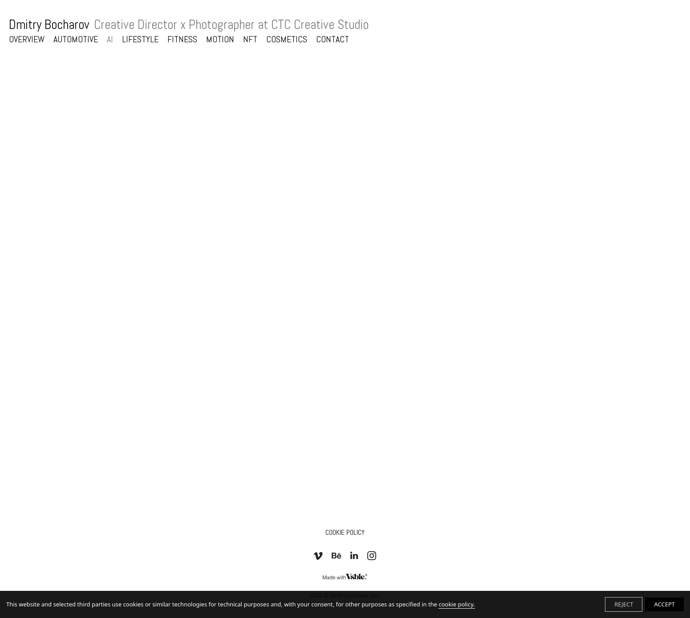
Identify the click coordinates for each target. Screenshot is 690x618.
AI (110, 39)
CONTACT (332, 39)
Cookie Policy (345, 532)
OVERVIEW (27, 39)
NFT (250, 39)
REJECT (623, 604)
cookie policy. (456, 604)
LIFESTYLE (140, 39)
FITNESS (182, 39)
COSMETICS (286, 39)
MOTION (220, 39)
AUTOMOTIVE (75, 39)
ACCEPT (664, 604)
